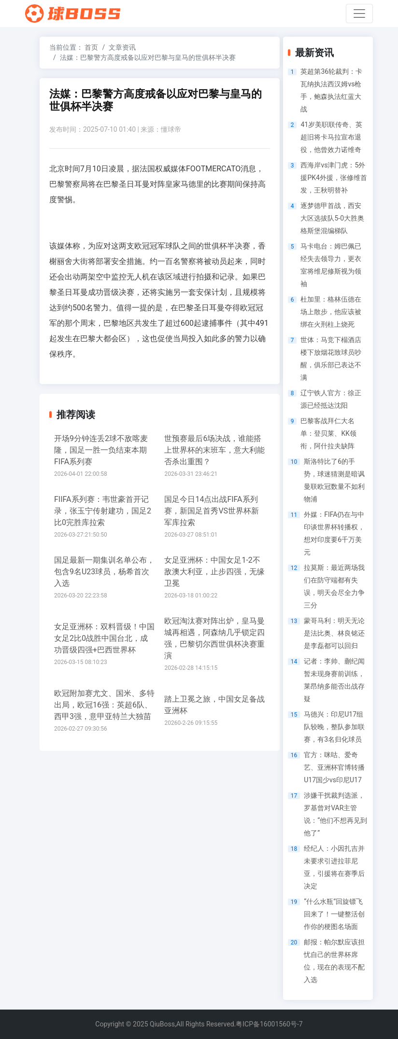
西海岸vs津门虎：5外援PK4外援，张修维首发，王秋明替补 (333, 177)
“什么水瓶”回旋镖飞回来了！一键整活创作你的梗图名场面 (334, 914)
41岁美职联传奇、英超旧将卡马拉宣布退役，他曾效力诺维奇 (331, 137)
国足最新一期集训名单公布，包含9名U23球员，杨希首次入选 (104, 571)
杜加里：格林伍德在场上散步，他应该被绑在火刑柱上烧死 (330, 311)
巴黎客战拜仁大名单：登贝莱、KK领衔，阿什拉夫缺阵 (328, 433)
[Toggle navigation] (359, 13)
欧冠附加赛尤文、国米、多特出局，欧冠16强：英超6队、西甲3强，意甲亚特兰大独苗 (104, 705)
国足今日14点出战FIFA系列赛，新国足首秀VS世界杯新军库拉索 (211, 511)
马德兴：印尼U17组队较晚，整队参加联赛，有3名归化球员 (334, 726)
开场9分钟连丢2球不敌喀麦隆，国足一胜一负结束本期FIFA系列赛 (101, 450)
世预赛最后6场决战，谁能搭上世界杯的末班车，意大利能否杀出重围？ (214, 450)
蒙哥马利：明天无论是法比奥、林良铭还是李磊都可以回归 (334, 633)
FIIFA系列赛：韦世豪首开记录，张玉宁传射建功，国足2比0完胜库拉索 (102, 511)
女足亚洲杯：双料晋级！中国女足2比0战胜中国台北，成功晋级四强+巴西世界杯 (104, 638)
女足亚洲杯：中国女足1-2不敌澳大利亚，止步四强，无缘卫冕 (214, 571)
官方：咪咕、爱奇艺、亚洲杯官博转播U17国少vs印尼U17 (334, 767)
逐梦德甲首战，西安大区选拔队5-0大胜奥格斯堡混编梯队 (332, 218)
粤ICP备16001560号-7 (269, 1024)
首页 (91, 47)
